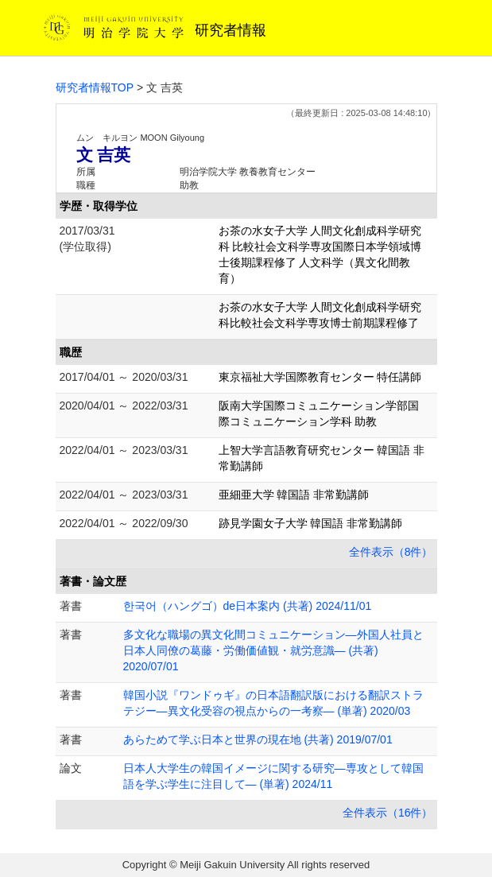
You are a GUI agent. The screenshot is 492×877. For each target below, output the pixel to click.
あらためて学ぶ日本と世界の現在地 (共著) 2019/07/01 (258, 739)
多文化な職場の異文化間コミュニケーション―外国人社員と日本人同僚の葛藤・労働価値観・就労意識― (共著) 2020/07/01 (273, 650)
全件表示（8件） (391, 551)
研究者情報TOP (95, 87)
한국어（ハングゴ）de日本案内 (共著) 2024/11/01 (247, 606)
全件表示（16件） (388, 812)
